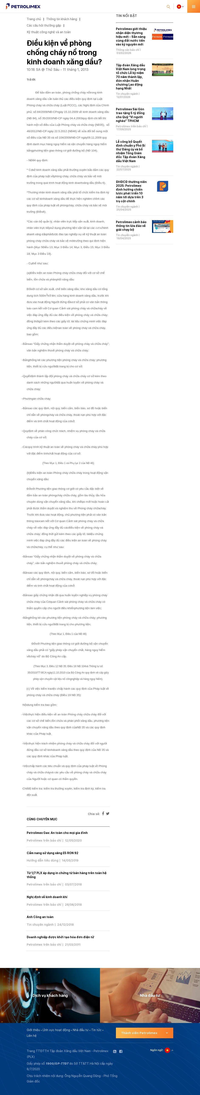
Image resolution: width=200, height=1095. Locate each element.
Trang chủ (34, 19)
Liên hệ (32, 1035)
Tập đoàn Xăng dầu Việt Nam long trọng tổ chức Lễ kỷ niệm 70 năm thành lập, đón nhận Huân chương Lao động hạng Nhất (130, 77)
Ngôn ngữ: (156, 1050)
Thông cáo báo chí (127, 49)
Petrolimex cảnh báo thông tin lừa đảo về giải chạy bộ (131, 225)
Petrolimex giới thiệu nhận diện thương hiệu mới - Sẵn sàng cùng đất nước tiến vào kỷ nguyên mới (131, 36)
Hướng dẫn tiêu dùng (42, 860)
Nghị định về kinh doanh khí (47, 897)
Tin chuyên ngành (40, 924)
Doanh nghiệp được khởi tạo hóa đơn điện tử (60, 937)
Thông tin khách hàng (61, 19)
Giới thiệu (33, 1030)
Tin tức (96, 1030)
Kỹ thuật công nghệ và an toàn (49, 32)
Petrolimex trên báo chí (44, 840)
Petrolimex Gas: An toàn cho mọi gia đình (57, 833)
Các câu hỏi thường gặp (44, 25)
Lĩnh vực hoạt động (56, 1030)
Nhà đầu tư (81, 1030)
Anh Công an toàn (40, 917)
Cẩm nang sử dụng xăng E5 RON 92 (52, 853)
